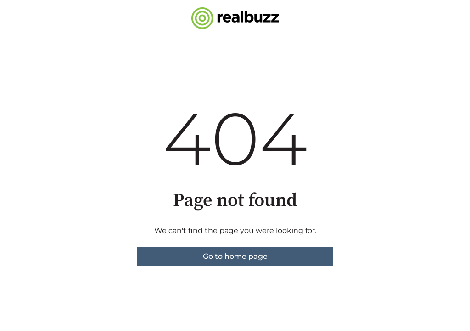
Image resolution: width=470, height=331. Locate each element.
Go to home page (235, 256)
